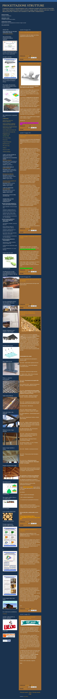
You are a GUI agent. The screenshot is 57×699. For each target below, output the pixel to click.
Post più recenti (24, 692)
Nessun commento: (23, 57)
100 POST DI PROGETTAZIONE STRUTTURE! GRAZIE (27, 617)
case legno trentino (27, 273)
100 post (25, 688)
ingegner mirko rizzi (31, 59)
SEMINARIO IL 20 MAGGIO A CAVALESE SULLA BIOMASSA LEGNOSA (27, 313)
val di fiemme (36, 307)
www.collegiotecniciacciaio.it (8, 33)
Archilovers (5, 613)
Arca (24, 232)
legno (25, 307)
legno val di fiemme (29, 307)
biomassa (25, 525)
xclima (37, 59)
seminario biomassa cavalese (33, 525)
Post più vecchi (36, 692)
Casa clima (26, 59)
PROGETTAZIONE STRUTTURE (23, 5)
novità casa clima (27, 129)
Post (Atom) (26, 696)
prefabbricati (33, 273)
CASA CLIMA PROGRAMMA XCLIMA (29, 32)
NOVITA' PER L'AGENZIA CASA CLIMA (30, 63)
